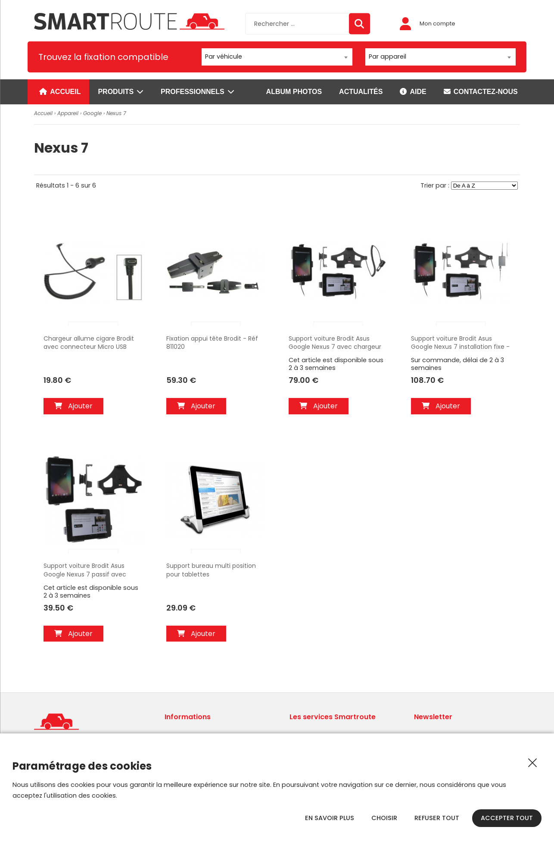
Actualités (361, 91)
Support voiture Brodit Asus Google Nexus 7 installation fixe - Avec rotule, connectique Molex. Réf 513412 (460, 343)
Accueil (60, 91)
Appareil (67, 113)
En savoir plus (329, 818)
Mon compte (427, 23)
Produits (120, 91)
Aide (413, 91)
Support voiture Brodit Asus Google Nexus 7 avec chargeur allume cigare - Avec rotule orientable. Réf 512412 (335, 343)
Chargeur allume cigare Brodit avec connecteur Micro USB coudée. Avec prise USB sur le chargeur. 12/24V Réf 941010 (89, 343)
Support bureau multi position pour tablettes (211, 570)
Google (92, 113)
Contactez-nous (481, 91)
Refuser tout (436, 818)
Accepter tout (507, 818)
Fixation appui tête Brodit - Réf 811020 (212, 343)
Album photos (294, 91)
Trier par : (435, 185)
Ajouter (73, 406)
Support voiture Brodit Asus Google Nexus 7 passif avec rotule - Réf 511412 (85, 570)
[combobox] (277, 57)
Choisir (384, 818)
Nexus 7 (116, 113)
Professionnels (197, 91)
